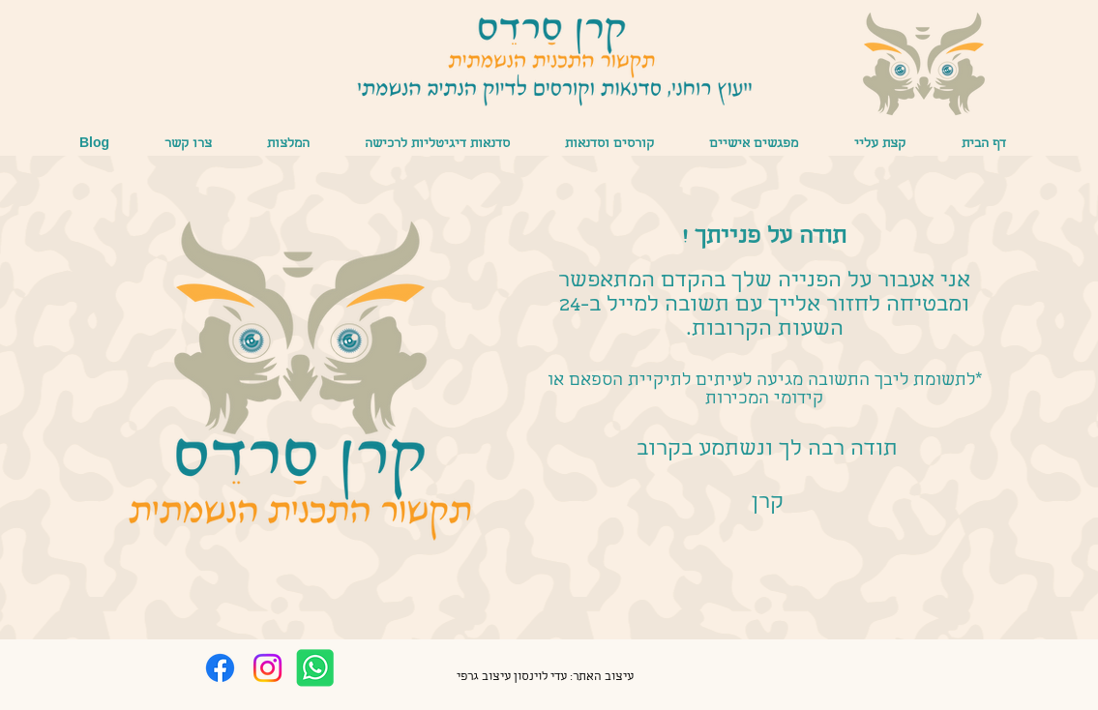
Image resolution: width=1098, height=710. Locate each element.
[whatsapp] (315, 668)
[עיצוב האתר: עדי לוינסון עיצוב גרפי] (545, 678)
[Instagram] (267, 668)
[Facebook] (220, 668)
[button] (754, 145)
